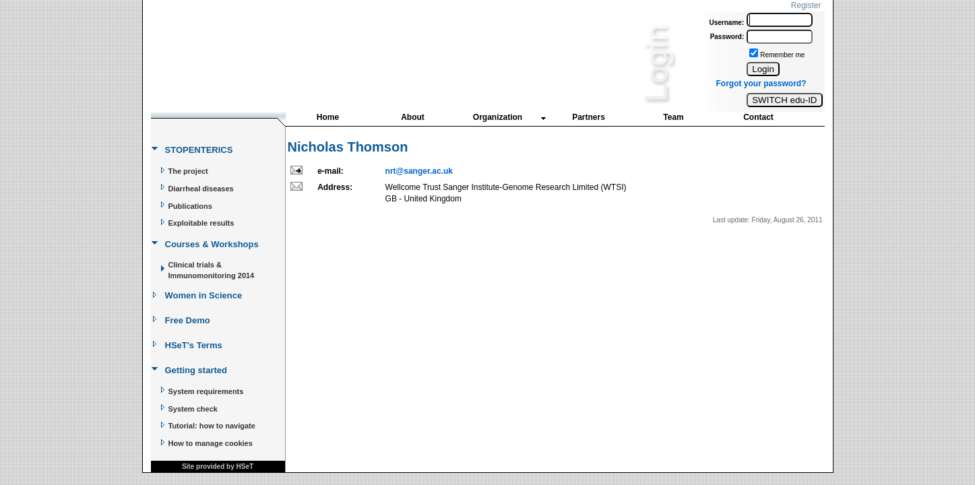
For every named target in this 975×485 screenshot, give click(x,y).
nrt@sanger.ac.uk (419, 171)
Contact (758, 117)
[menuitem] (328, 118)
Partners (588, 117)
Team (673, 117)
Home (328, 117)
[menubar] (543, 120)
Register (806, 5)
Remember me (782, 55)
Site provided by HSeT (217, 466)
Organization (497, 117)
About (412, 117)
